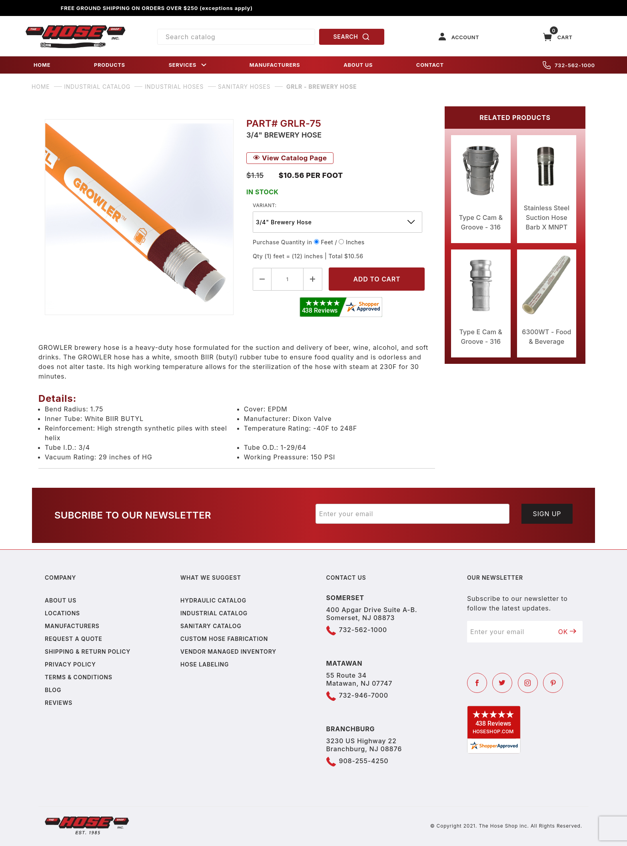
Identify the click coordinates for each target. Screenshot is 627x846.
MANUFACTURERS (275, 65)
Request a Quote (73, 638)
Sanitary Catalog (211, 626)
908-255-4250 (364, 761)
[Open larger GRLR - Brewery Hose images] (139, 217)
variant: (265, 205)
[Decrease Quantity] (262, 279)
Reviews (58, 702)
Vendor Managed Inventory (228, 651)
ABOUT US (358, 65)
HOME (42, 65)
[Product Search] (236, 37)
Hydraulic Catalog (213, 600)
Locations (62, 613)
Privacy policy (70, 664)
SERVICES (188, 65)
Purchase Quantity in (282, 242)
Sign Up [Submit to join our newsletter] (547, 514)
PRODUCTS (109, 65)
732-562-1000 (569, 65)
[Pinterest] (553, 683)
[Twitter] (502, 683)
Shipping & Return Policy (87, 651)
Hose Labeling (204, 664)
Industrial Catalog (214, 613)
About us (60, 600)
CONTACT (430, 65)
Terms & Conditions (78, 677)
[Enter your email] (412, 514)
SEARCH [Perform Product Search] (351, 37)
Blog (53, 689)
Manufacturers (72, 626)
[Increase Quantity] (313, 279)
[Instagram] (528, 683)
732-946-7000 (363, 695)
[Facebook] (477, 683)
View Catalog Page (290, 158)
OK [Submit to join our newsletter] (567, 632)
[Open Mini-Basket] (558, 37)
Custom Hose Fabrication (224, 638)
